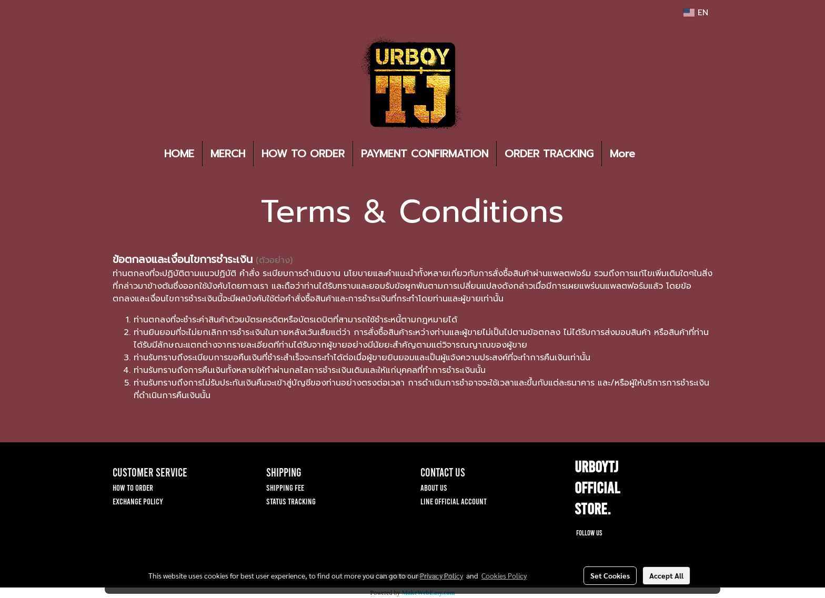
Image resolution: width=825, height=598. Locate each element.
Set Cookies (610, 575)
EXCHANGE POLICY (138, 501)
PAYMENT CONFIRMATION (424, 153)
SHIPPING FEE (285, 487)
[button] (658, 153)
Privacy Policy (441, 575)
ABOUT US (433, 487)
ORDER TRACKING (549, 153)
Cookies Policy (504, 575)
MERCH (227, 153)
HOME (179, 153)
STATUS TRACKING (291, 501)
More (622, 153)
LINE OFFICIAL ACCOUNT (453, 501)
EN (695, 12)
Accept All (666, 575)
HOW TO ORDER (303, 153)
